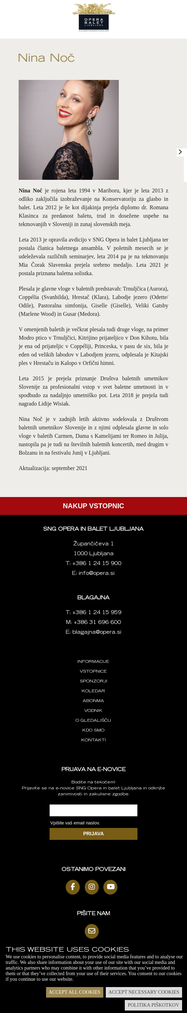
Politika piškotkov (153, 1005)
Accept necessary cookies (144, 992)
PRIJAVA (93, 833)
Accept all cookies (75, 992)
